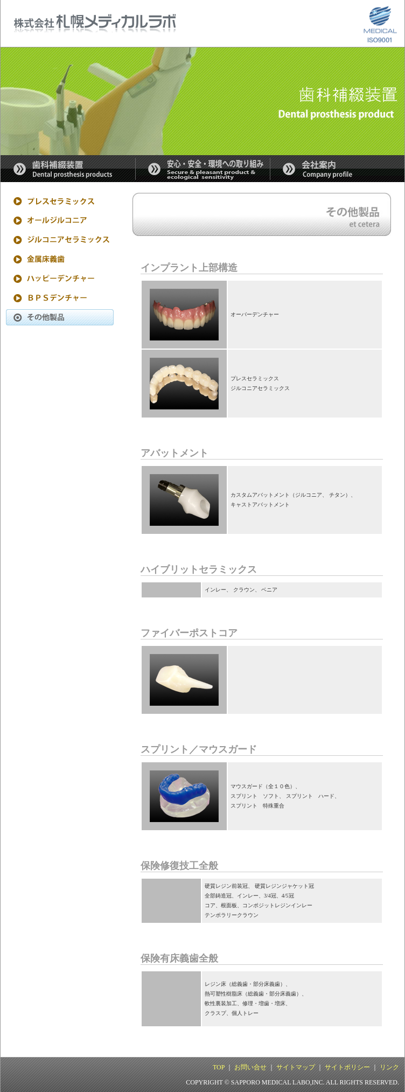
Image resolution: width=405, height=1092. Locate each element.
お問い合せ (250, 1067)
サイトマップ (295, 1067)
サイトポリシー (347, 1067)
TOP (219, 1067)
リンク (389, 1067)
